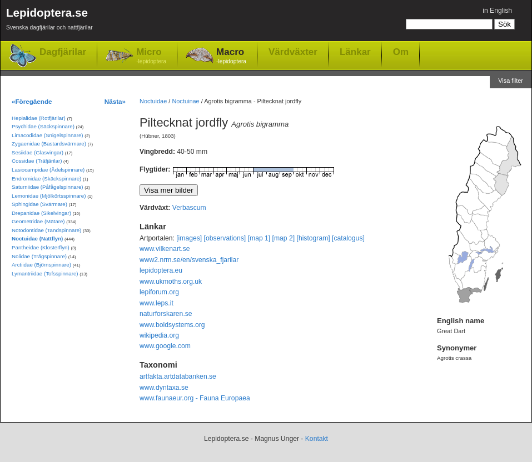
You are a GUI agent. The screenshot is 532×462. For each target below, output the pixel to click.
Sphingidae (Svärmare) (39, 204)
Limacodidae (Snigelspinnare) (47, 135)
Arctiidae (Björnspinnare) (41, 265)
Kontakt (316, 439)
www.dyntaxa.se (164, 387)
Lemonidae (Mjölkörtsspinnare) (49, 196)
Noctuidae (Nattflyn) (37, 238)
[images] (189, 238)
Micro (151, 56)
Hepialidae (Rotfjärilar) (39, 118)
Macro (231, 56)
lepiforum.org (159, 292)
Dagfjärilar (62, 52)
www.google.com (165, 346)
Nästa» (115, 101)
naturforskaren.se (166, 314)
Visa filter (510, 80)
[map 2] (283, 238)
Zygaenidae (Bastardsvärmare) (49, 143)
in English (497, 10)
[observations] (225, 238)
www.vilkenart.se (165, 249)
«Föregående (32, 101)
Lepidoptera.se (49, 21)
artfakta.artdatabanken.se (178, 376)
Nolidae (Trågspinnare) (39, 256)
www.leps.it (156, 303)
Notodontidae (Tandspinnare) (46, 230)
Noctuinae (185, 101)
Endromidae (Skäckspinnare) (46, 178)
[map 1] (259, 238)
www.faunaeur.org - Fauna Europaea (195, 398)
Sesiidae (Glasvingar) (37, 152)
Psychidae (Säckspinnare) (43, 126)
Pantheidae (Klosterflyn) (40, 247)
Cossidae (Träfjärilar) (37, 161)
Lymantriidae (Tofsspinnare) (45, 273)
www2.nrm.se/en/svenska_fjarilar (189, 260)
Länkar (355, 52)
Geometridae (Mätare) (38, 221)
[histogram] (313, 238)
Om (401, 52)
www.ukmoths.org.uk (171, 281)
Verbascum (189, 208)
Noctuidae (153, 101)
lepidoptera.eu (161, 270)
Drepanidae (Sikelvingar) (41, 213)
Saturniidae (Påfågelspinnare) (47, 187)
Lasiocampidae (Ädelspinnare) (48, 170)
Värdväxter (293, 52)
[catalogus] (348, 238)
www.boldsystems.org (172, 325)
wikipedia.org (159, 335)
